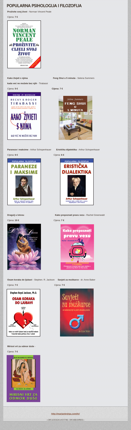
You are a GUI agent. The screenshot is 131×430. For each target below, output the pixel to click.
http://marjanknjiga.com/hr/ (65, 413)
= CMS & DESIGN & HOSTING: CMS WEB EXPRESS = (65, 420)
